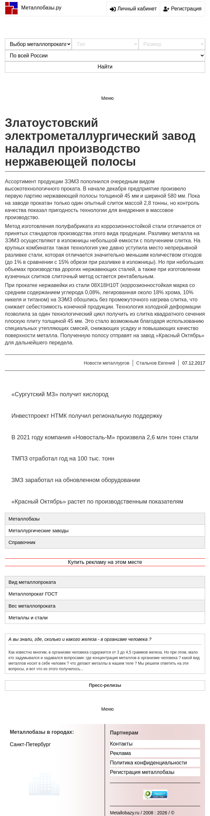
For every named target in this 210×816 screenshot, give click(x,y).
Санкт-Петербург (30, 744)
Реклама (120, 753)
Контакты (121, 744)
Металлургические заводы (38, 530)
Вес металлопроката (31, 606)
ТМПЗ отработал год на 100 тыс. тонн (62, 458)
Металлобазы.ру (33, 7)
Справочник (22, 542)
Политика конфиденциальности (148, 762)
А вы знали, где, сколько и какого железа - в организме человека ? (79, 639)
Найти (105, 66)
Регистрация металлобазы (142, 772)
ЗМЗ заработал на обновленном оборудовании (75, 480)
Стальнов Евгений (155, 363)
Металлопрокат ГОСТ (33, 594)
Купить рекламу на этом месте (105, 562)
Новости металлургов (106, 363)
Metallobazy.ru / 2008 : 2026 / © (142, 812)
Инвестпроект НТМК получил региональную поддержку (86, 416)
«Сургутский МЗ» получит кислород (60, 394)
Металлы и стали (28, 617)
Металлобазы (24, 518)
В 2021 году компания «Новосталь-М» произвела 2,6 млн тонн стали (104, 437)
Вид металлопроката (32, 582)
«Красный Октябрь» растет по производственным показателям (97, 501)
